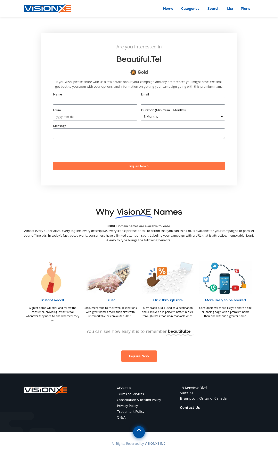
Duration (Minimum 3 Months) (163, 110)
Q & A (121, 417)
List (230, 8)
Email (145, 94)
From (57, 110)
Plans (245, 8)
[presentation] (82, 150)
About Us (124, 388)
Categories (190, 8)
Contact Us (190, 407)
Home (168, 8)
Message (59, 126)
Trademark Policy (130, 411)
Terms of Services (130, 394)
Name (57, 94)
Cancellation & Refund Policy (139, 400)
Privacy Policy (127, 405)
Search (213, 8)
